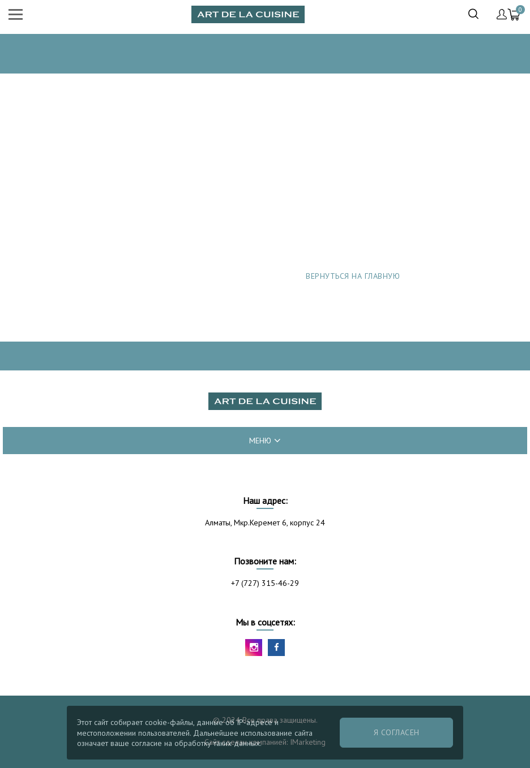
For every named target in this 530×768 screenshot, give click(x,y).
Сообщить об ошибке (353, 317)
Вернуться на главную (353, 276)
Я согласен (397, 732)
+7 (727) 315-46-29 (265, 583)
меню (265, 440)
